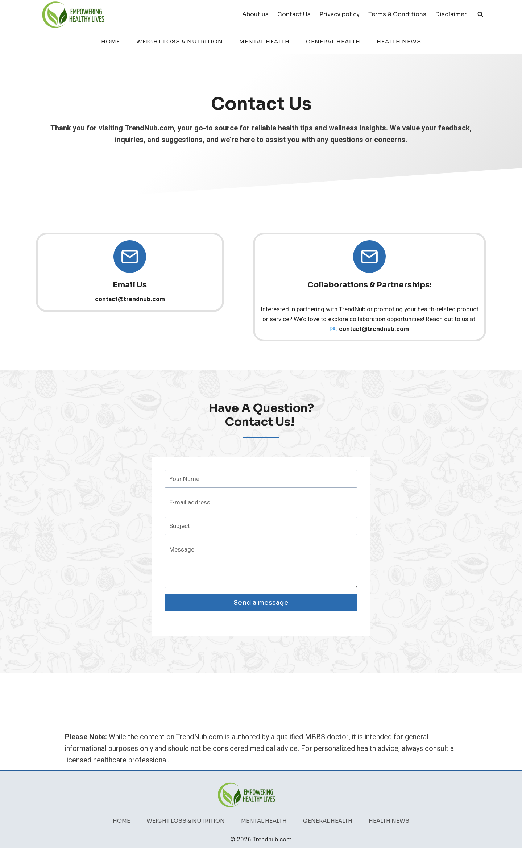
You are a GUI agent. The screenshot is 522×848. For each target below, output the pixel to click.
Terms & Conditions (397, 14)
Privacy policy (339, 14)
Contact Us (294, 14)
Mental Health (264, 41)
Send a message (261, 605)
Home (110, 41)
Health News (399, 41)
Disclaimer (451, 14)
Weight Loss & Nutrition (179, 41)
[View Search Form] (480, 14)
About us (255, 14)
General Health (333, 41)
